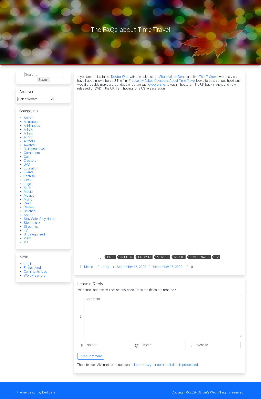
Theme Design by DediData (36, 392)
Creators (30, 161)
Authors (29, 141)
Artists (28, 129)
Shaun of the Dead (172, 77)
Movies (163, 257)
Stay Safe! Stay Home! (40, 219)
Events (28, 172)
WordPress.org (34, 275)
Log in (28, 264)
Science (29, 211)
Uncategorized (34, 234)
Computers (32, 153)
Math (27, 188)
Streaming (31, 227)
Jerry (105, 267)
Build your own (34, 149)
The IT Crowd (208, 77)
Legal (28, 184)
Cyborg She (156, 84)
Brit (110, 257)
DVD (27, 164)
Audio (28, 137)
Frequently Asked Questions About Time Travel (162, 81)
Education (31, 168)
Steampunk (32, 223)
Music (179, 257)
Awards (29, 145)
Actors (28, 118)
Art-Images (32, 126)
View (27, 238)
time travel (199, 257)
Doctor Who (119, 77)
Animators (31, 122)
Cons (27, 157)
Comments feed (35, 271)
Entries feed (32, 268)
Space (28, 215)
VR (26, 242)
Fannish (29, 176)
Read (27, 203)
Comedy (126, 257)
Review (29, 207)
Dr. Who (144, 257)
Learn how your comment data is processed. (166, 365)
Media (88, 267)
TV (217, 257)
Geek (27, 180)
